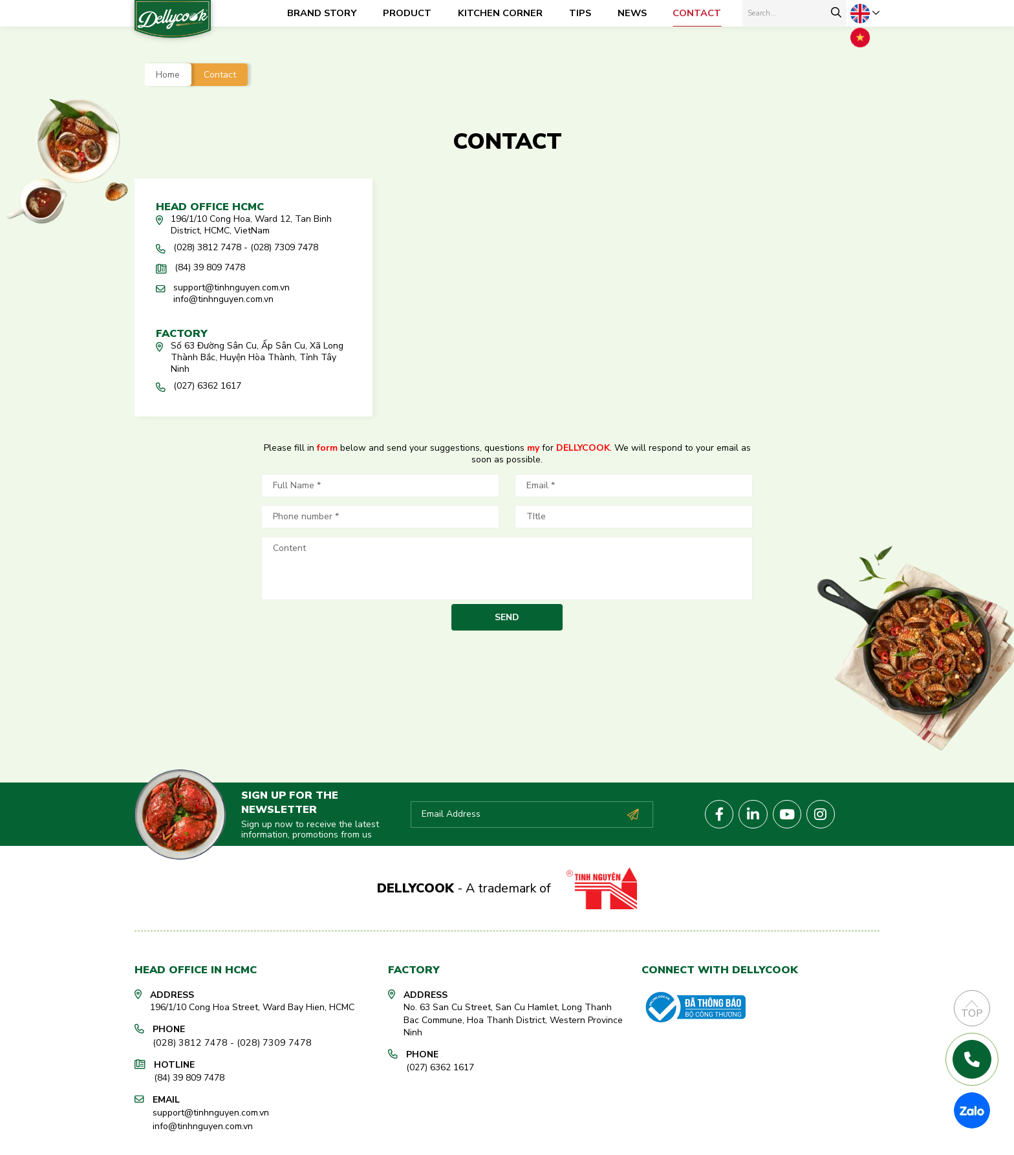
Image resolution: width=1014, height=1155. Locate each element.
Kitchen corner (500, 12)
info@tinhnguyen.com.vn (203, 1122)
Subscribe (632, 812)
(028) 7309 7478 (263, 1040)
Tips (580, 12)
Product (407, 12)
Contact (697, 12)
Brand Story (321, 12)
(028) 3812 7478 (187, 1040)
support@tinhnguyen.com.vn (211, 1109)
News (632, 12)
